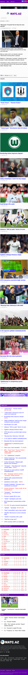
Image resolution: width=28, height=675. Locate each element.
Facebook (24, 1)
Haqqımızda (2, 1)
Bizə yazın (13, 1)
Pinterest (27, 1)
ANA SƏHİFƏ (2, 21)
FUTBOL (7, 21)
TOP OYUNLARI (11, 657)
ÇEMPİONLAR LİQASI (8, 659)
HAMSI (25, 594)
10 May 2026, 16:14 (4, 104)
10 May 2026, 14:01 (4, 180)
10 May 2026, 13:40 (4, 231)
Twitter (22, 1)
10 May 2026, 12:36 (4, 256)
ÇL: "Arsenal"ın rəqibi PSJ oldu (13, 628)
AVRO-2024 (2, 660)
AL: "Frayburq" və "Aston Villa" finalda (14, 630)
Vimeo (6, 652)
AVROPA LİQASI (17, 659)
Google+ (25, 1)
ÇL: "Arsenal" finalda (10, 621)
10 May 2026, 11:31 (4, 307)
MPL (6, 657)
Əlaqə (8, 1)
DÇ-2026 (23, 659)
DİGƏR (7, 660)
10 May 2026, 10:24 (4, 383)
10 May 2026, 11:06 (4, 332)
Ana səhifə (2, 670)
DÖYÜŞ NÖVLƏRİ (19, 657)
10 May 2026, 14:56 (4, 155)
